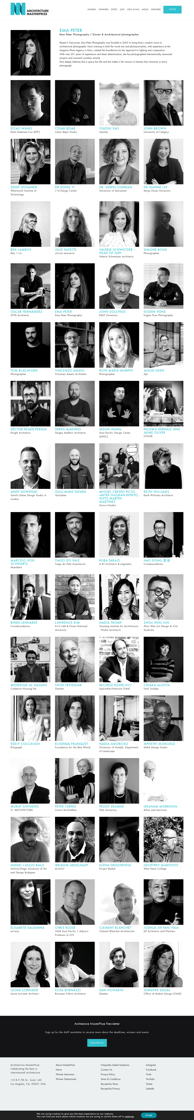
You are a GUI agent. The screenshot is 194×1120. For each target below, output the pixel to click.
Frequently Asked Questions (115, 1065)
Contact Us (106, 1070)
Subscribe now (97, 1043)
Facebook (151, 1070)
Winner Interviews (65, 1074)
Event (114, 9)
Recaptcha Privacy (110, 1089)
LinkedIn (150, 1089)
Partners (156, 9)
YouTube (150, 1079)
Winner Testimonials (66, 1079)
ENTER (172, 9)
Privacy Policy (108, 1074)
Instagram (151, 1065)
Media (145, 9)
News (59, 1070)
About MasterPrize (65, 1065)
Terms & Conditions (110, 1079)
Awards (91, 9)
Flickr (148, 1074)
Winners (104, 9)
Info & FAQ (133, 9)
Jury (122, 9)
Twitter (149, 1084)
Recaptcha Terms (109, 1084)
